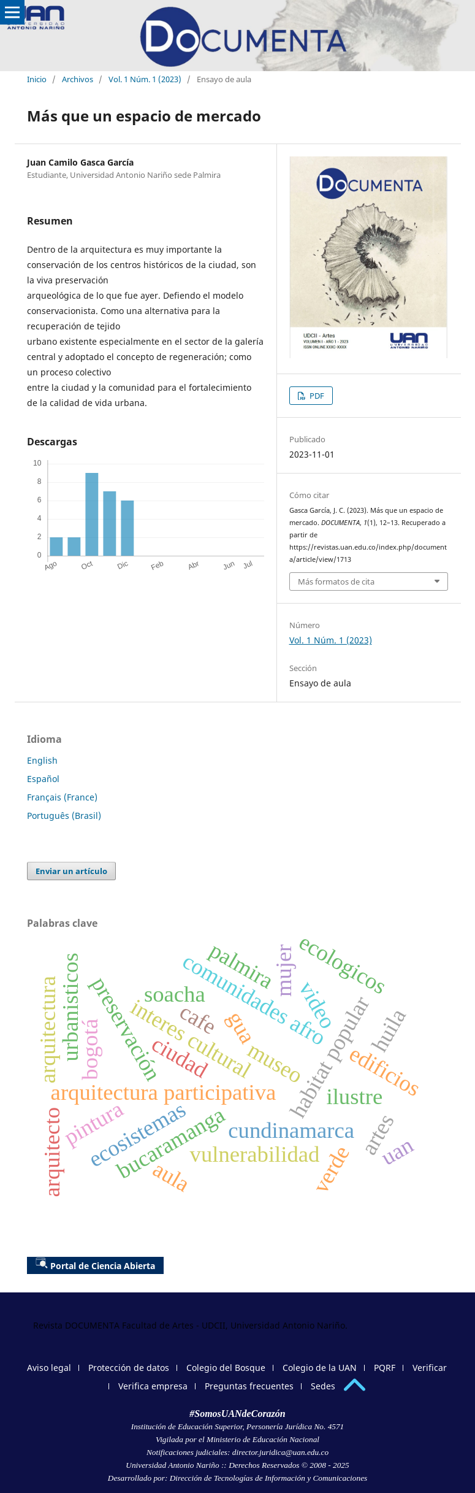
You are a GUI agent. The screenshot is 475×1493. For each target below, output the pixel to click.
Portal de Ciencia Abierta (95, 1264)
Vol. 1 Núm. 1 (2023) (144, 79)
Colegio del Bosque (225, 1367)
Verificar (429, 1367)
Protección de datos (128, 1367)
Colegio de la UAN (320, 1367)
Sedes (323, 1386)
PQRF (384, 1367)
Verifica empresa (153, 1386)
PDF (316, 395)
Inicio (37, 79)
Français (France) (62, 797)
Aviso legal (49, 1367)
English (42, 760)
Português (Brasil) (64, 815)
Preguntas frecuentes (249, 1386)
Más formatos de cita (336, 581)
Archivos (77, 79)
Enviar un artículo (71, 871)
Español (43, 779)
